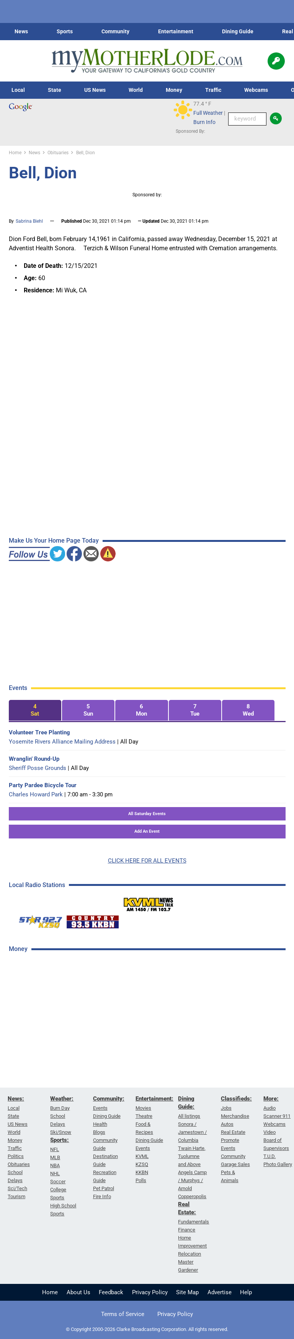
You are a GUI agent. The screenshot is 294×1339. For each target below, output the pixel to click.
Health (100, 1124)
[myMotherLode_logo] (147, 60)
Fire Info (102, 1196)
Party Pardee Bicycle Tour (43, 785)
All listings (189, 1116)
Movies (143, 1108)
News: (16, 1098)
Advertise (219, 1292)
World (136, 90)
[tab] (35, 710)
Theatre (144, 1116)
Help (246, 1292)
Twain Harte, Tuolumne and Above (192, 1156)
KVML (142, 1156)
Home (50, 1292)
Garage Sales (235, 1164)
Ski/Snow (60, 1132)
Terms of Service (122, 1314)
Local (18, 90)
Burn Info (204, 122)
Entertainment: (154, 1098)
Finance (186, 1230)
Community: (108, 1098)
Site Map (187, 1292)
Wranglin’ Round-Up (34, 758)
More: (271, 1098)
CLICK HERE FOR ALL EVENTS (147, 860)
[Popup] (276, 61)
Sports (65, 31)
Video (269, 1132)
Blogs (99, 1132)
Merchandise (235, 1116)
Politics (16, 1156)
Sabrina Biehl (29, 221)
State (54, 90)
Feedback (111, 1292)
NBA (55, 1165)
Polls (141, 1180)
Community (115, 31)
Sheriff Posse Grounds (37, 768)
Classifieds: (236, 1098)
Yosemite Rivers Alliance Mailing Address (62, 741)
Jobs (226, 1108)
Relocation (189, 1254)
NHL (55, 1173)
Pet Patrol (103, 1188)
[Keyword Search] (247, 119)
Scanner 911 (277, 1116)
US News (95, 90)
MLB (55, 1157)
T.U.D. (269, 1156)
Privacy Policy (150, 1292)
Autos (227, 1124)
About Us (78, 1292)
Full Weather (208, 113)
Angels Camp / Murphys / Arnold (192, 1180)
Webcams (256, 90)
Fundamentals (193, 1222)
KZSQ (142, 1164)
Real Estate (233, 1132)
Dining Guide (237, 31)
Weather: (62, 1098)
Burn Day (60, 1108)
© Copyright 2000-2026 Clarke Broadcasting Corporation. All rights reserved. (147, 1329)
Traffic (213, 90)
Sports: (59, 1140)
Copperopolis (192, 1196)
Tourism (16, 1196)
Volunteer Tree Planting (39, 732)
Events (100, 1108)
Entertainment (175, 31)
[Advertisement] (66, 1080)
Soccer (57, 1181)
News (21, 31)
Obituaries (19, 1164)
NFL (54, 1149)
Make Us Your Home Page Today (54, 540)
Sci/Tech (17, 1188)
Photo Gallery (277, 1164)
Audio (269, 1108)
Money (174, 90)
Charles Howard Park (36, 794)
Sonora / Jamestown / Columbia (192, 1132)
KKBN (142, 1172)
